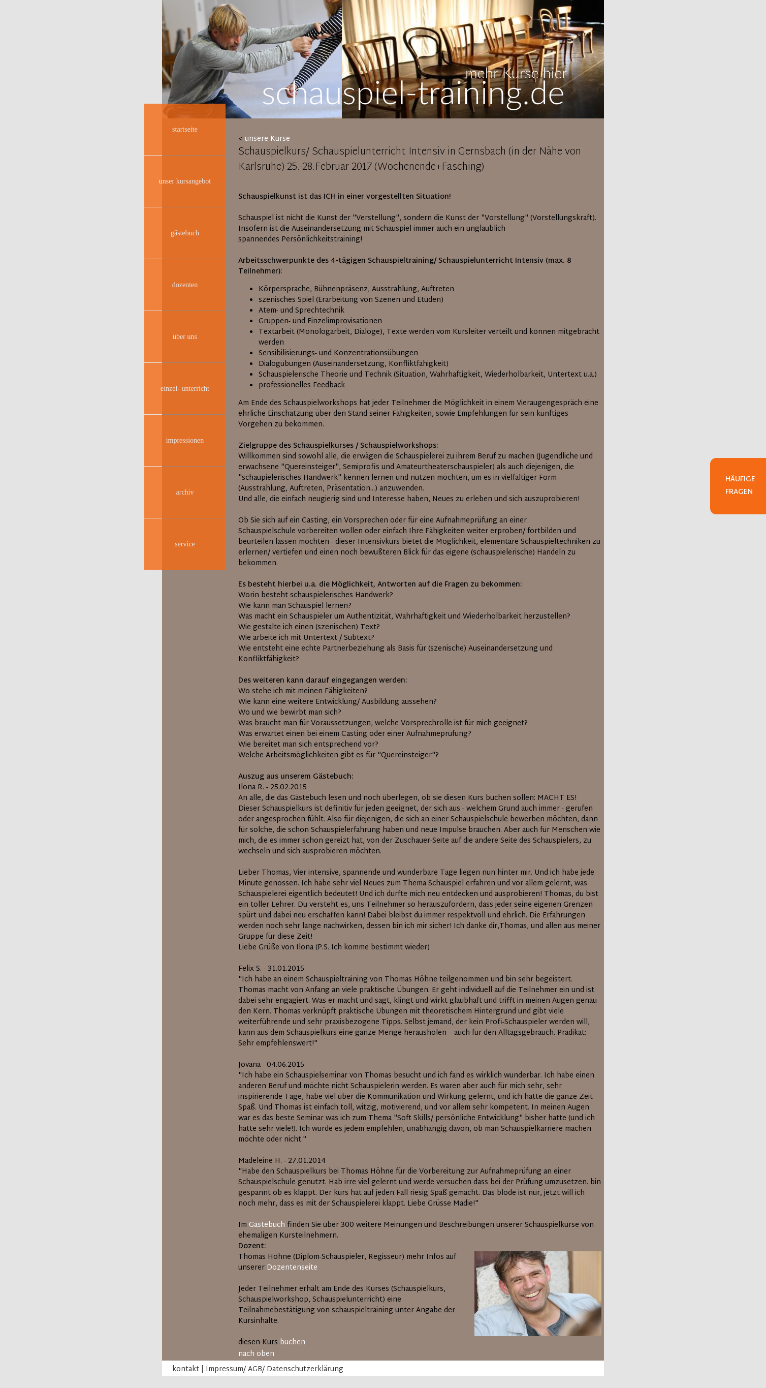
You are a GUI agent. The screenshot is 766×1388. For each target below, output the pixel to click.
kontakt (185, 1369)
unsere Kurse (267, 139)
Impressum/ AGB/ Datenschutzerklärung (274, 1369)
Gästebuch (267, 1225)
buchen (292, 1342)
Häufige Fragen (740, 486)
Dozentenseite (292, 1267)
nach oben (256, 1354)
